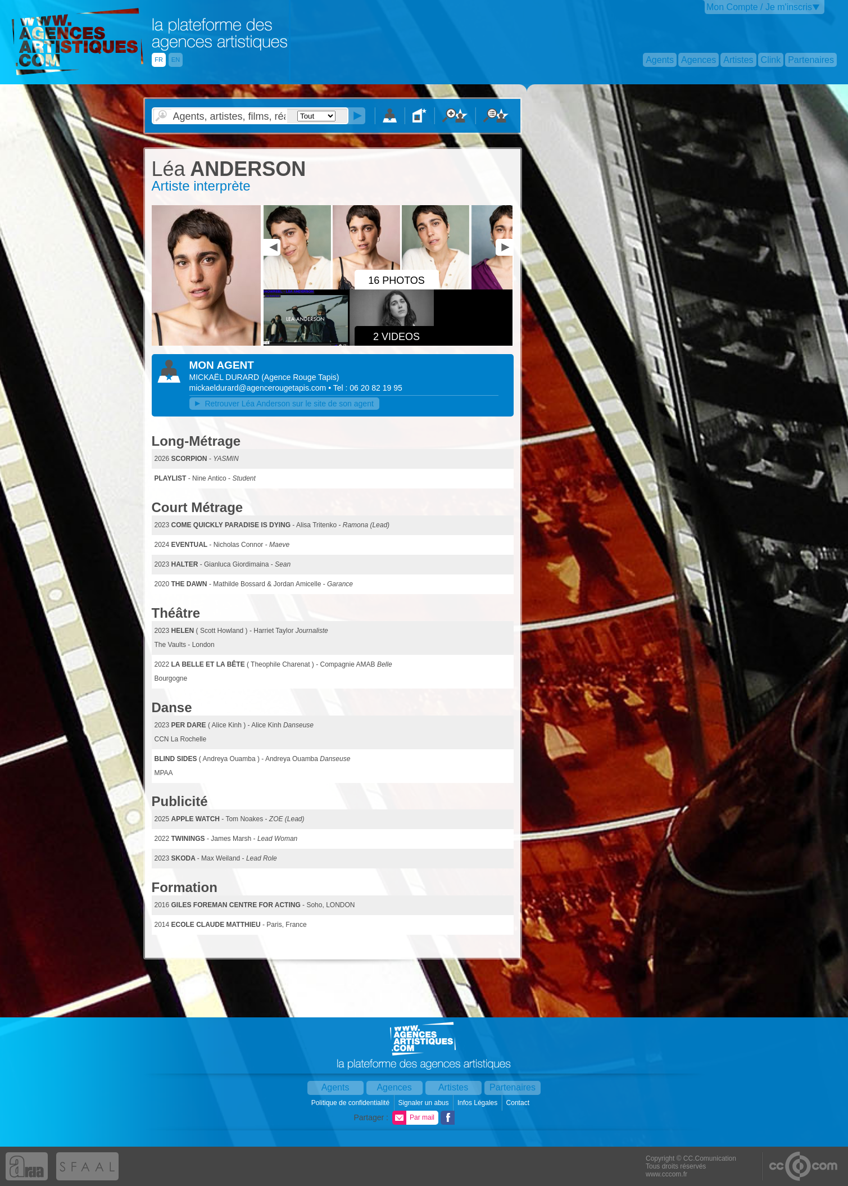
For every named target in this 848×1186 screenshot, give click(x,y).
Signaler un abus (424, 1103)
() (300, 377)
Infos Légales (478, 1103)
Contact (519, 1103)
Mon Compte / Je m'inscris (759, 7)
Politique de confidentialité (351, 1103)
